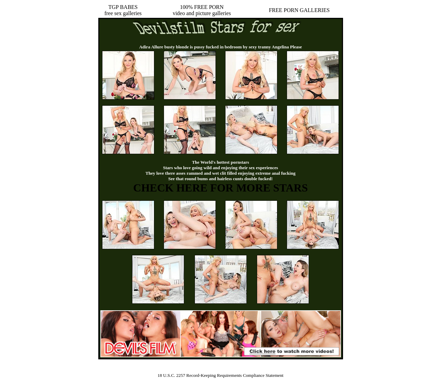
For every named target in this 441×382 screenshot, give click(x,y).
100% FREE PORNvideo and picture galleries (202, 10)
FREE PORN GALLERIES (299, 10)
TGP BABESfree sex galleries (123, 10)
